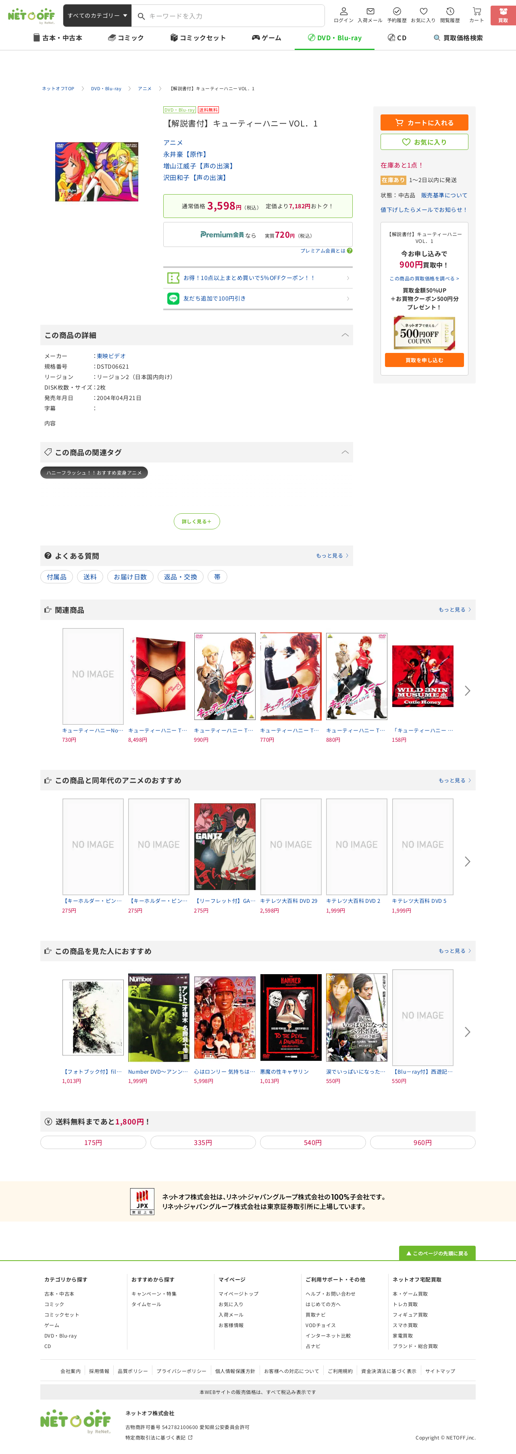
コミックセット (203, 37)
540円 (313, 1142)
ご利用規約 (340, 1370)
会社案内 (70, 1370)
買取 (503, 20)
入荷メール (370, 20)
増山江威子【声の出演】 (199, 165)
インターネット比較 (328, 1335)
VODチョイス (321, 1324)
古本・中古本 (62, 37)
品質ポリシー (133, 1370)
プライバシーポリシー (181, 1370)
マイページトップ (238, 1293)
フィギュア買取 (410, 1314)
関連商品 (263, 609)
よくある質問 (202, 555)
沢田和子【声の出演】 (196, 177)
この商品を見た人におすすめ (263, 951)
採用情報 (99, 1370)
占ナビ (313, 1345)
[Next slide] (468, 691)
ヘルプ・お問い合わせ (331, 1293)
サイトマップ (440, 1370)
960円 (423, 1142)
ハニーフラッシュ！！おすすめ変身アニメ (94, 472)
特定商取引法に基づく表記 (155, 1437)
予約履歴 (397, 20)
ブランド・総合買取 (415, 1345)
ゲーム (271, 37)
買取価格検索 (458, 37)
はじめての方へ (323, 1304)
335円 (203, 1142)
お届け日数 (130, 576)
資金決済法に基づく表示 (388, 1370)
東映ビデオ (111, 356)
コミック (131, 37)
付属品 (57, 576)
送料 (90, 576)
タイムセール (146, 1304)
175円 (93, 1142)
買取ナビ (316, 1314)
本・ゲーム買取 (410, 1293)
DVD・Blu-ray (339, 37)
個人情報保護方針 (235, 1370)
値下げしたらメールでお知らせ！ (424, 209)
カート (476, 20)
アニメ (173, 142)
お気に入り (423, 20)
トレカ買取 (405, 1304)
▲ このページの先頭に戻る (437, 1253)
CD (401, 37)
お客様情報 (230, 1324)
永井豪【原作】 (186, 154)
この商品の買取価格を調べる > (424, 278)
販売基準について (444, 195)
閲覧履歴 (450, 20)
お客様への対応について (291, 1370)
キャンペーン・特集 (154, 1293)
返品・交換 (180, 576)
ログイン (344, 20)
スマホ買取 (405, 1324)
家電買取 (403, 1335)
